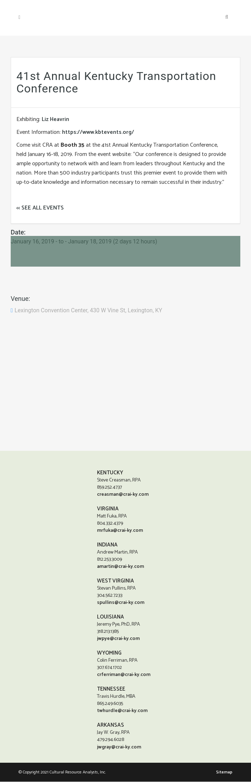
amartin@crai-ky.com (120, 566)
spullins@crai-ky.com (120, 603)
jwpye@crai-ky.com (118, 639)
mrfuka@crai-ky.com (120, 530)
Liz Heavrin (55, 119)
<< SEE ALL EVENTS (40, 208)
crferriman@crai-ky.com (123, 675)
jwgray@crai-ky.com (119, 747)
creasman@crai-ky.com (123, 494)
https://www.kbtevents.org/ (98, 132)
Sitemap (224, 772)
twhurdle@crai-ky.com (122, 711)
